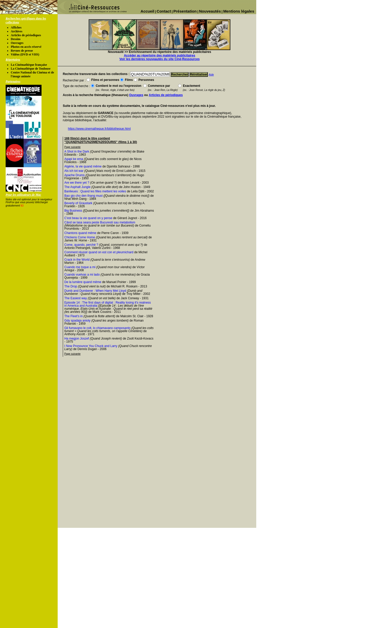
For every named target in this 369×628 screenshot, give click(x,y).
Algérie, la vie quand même (82, 166)
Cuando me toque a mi (79, 267)
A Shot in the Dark (76, 151)
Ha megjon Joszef (76, 338)
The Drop (70, 286)
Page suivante (72, 147)
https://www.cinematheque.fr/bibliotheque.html (99, 128)
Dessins (15, 39)
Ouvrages (17, 43)
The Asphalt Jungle (77, 187)
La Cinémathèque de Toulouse (30, 68)
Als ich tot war (74, 171)
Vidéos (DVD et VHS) (25, 54)
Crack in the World (76, 259)
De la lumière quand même (82, 282)
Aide (211, 74)
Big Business (73, 210)
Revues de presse (22, 50)
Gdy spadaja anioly (77, 320)
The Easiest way (75, 298)
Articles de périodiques (26, 35)
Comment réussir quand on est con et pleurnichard (98, 252)
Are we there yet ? (76, 182)
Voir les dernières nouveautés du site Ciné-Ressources (159, 59)
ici (21, 205)
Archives (16, 31)
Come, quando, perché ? (81, 245)
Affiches (16, 27)
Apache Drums (74, 175)
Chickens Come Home (79, 237)
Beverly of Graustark (78, 203)
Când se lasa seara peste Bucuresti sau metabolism (99, 222)
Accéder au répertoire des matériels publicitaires (159, 55)
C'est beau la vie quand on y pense (88, 218)
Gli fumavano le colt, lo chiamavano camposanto (97, 328)
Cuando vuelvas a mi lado (82, 274)
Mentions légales (238, 11)
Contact (164, 11)
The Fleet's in (73, 316)
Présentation (185, 11)
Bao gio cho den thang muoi (83, 196)
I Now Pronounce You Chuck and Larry (90, 346)
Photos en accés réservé (26, 47)
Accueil (147, 11)
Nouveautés (210, 11)
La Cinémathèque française (29, 65)
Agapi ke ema (73, 159)
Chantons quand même (80, 233)
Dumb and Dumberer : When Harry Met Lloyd (95, 291)
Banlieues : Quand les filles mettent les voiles (95, 191)
